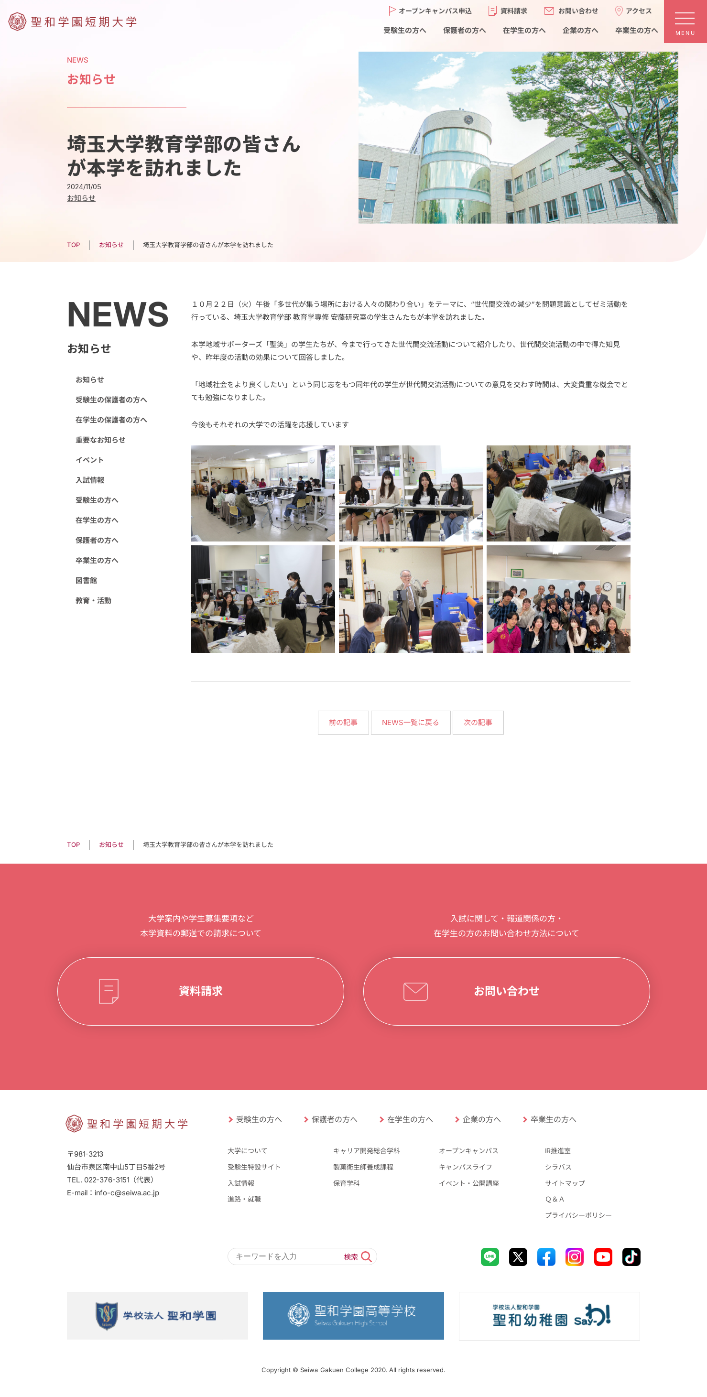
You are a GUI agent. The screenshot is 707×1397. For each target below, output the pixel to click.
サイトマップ (565, 1183)
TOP (72, 245)
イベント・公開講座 (469, 1183)
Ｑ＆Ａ (555, 1199)
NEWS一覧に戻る (410, 722)
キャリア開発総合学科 (366, 1151)
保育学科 (346, 1183)
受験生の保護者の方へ (111, 399)
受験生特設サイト (254, 1167)
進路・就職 (244, 1199)
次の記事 (478, 722)
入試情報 (89, 480)
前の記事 (343, 722)
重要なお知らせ (100, 439)
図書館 (86, 580)
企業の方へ (481, 1119)
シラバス (558, 1167)
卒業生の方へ (96, 560)
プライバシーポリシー (578, 1215)
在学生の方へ (96, 520)
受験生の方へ (96, 500)
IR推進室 (558, 1151)
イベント (89, 460)
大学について (247, 1151)
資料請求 (200, 991)
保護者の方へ (96, 540)
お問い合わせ (506, 991)
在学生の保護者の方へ (111, 419)
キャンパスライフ (465, 1167)
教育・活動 (93, 600)
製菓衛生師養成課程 (363, 1167)
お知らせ (80, 198)
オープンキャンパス (469, 1151)
